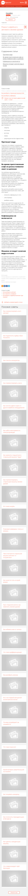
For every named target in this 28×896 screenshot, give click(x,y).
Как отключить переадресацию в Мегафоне (13, 819)
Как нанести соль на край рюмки (11, 582)
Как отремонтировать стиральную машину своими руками (12, 482)
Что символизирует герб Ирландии (11, 868)
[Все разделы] (26, 2)
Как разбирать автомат (9, 292)
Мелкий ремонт (19, 6)
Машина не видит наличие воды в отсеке (13, 64)
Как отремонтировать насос (12, 383)
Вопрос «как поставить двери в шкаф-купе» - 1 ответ (15, 99)
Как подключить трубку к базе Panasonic (13, 337)
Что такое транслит (9, 748)
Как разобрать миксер (10, 676)
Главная (2, 6)
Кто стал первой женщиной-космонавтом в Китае (12, 699)
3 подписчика (15, 17)
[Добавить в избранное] (25, 27)
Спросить (10, 19)
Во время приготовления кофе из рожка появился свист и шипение (13, 58)
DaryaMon (9, 13)
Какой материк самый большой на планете (13, 772)
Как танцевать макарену (11, 795)
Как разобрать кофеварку (8, 95)
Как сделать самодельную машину (11, 844)
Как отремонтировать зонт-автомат (12, 312)
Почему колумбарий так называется (11, 724)
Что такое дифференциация (12, 653)
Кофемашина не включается (11, 61)
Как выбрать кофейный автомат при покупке (13, 296)
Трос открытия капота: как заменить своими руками (12, 606)
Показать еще (14, 892)
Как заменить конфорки (9, 294)
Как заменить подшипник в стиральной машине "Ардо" (12, 456)
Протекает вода (7, 54)
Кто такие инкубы (9, 507)
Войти (22, 2)
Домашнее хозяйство (10, 6)
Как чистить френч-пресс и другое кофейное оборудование (13, 407)
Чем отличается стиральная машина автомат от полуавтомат (12, 556)
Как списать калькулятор (11, 360)
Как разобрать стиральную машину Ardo (12, 93)
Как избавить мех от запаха (12, 630)
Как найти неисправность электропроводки (11, 432)
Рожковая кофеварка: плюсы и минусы (13, 530)
